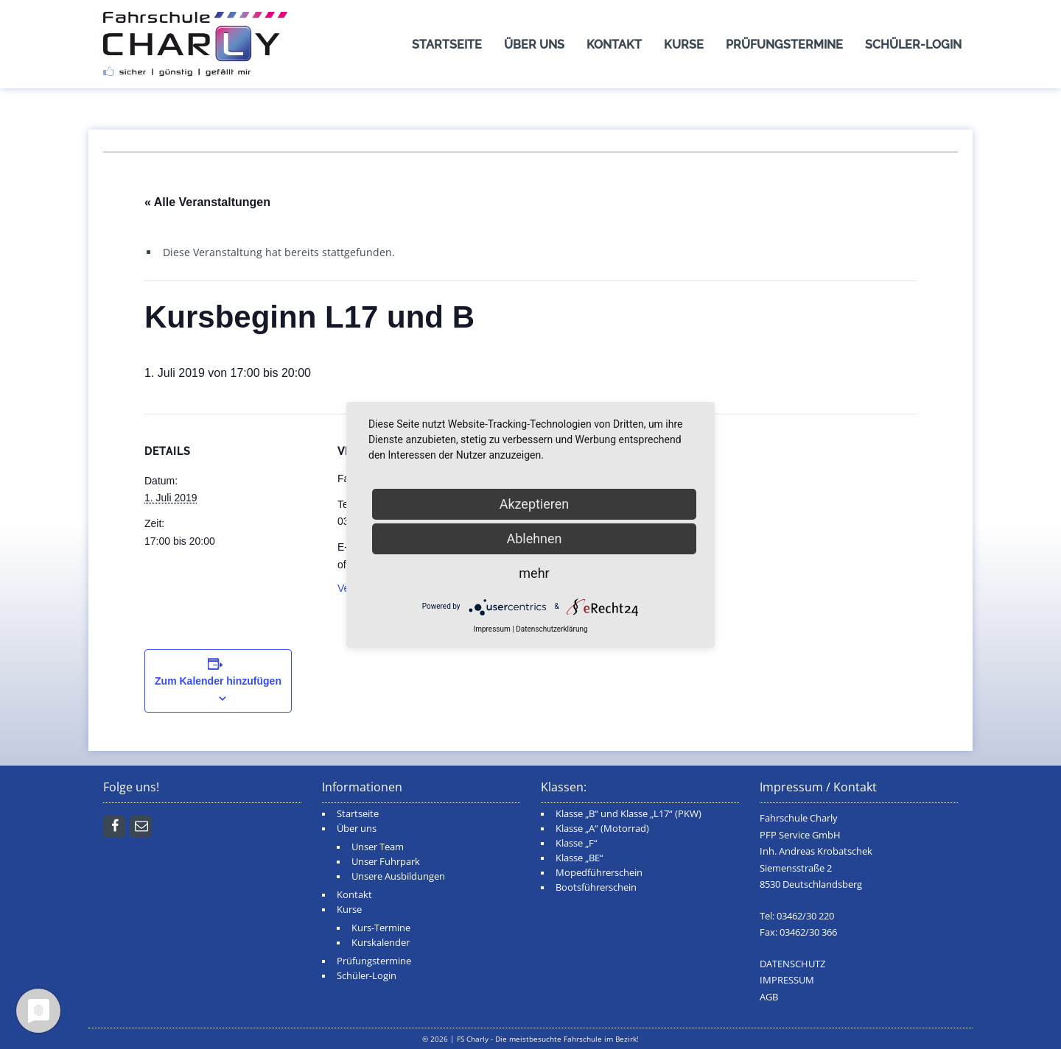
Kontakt (614, 45)
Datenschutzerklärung (551, 629)
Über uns (534, 45)
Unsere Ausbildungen (398, 876)
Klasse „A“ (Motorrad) (602, 828)
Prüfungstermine (784, 45)
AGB (769, 997)
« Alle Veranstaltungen (207, 202)
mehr (534, 573)
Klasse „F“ (577, 843)
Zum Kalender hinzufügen (218, 681)
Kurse (684, 45)
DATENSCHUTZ (792, 964)
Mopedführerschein (599, 872)
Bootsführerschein (596, 887)
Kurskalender (380, 942)
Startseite (447, 45)
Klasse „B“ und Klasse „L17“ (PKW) (628, 814)
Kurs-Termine (380, 928)
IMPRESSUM (787, 980)
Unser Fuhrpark (385, 861)
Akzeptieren (535, 504)
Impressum (491, 629)
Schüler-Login (913, 45)
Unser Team (377, 847)
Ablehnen (533, 538)
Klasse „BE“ (579, 858)
